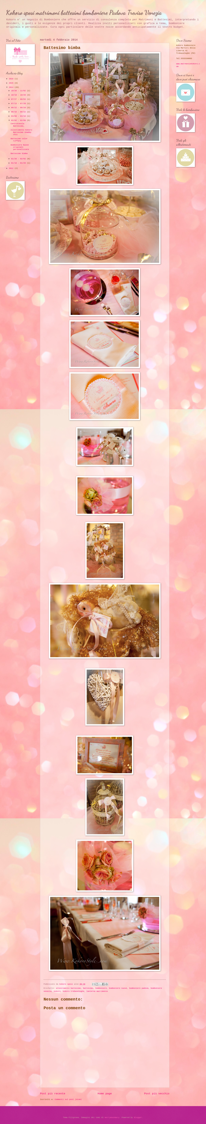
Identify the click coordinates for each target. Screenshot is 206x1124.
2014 (11, 87)
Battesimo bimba (19, 153)
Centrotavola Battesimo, (18, 125)
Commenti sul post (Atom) (68, 1099)
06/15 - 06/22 (19, 112)
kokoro (57, 991)
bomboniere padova (138, 988)
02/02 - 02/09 (19, 120)
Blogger (138, 1117)
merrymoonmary (112, 1117)
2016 (11, 79)
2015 (11, 83)
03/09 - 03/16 (19, 116)
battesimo (88, 988)
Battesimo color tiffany (19, 140)
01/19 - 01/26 (19, 163)
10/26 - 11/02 (19, 91)
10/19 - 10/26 (19, 95)
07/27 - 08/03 (19, 99)
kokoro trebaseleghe (73, 991)
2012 (11, 168)
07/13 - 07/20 (19, 104)
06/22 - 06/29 (19, 108)
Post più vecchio (156, 1093)
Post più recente (52, 1093)
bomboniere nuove (118, 988)
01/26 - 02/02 (19, 159)
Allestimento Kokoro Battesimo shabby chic (21, 132)
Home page (105, 1093)
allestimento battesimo (68, 988)
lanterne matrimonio (97, 991)
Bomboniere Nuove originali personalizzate (20, 147)
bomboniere (101, 988)
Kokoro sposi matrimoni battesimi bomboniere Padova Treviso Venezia (84, 12)
